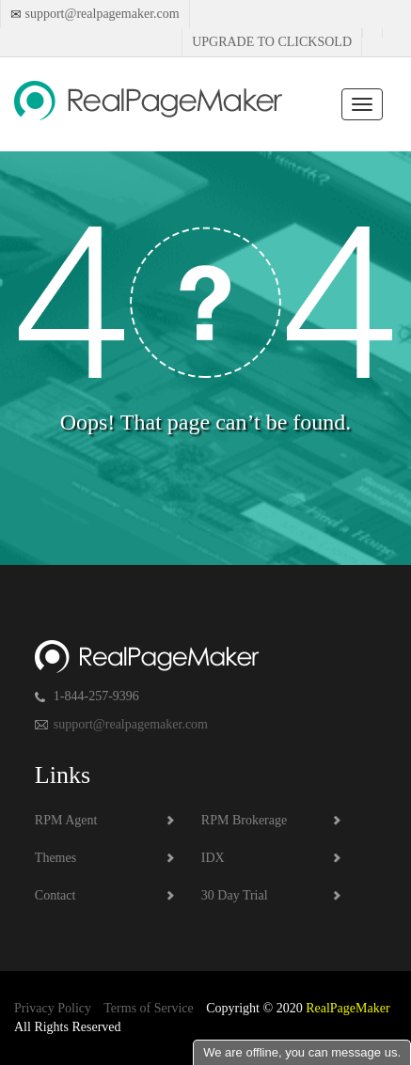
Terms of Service (148, 1008)
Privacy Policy (52, 1008)
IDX (213, 858)
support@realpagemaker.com (101, 14)
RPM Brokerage (244, 820)
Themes (55, 858)
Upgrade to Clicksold (272, 42)
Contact (55, 895)
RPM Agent (66, 820)
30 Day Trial (234, 895)
